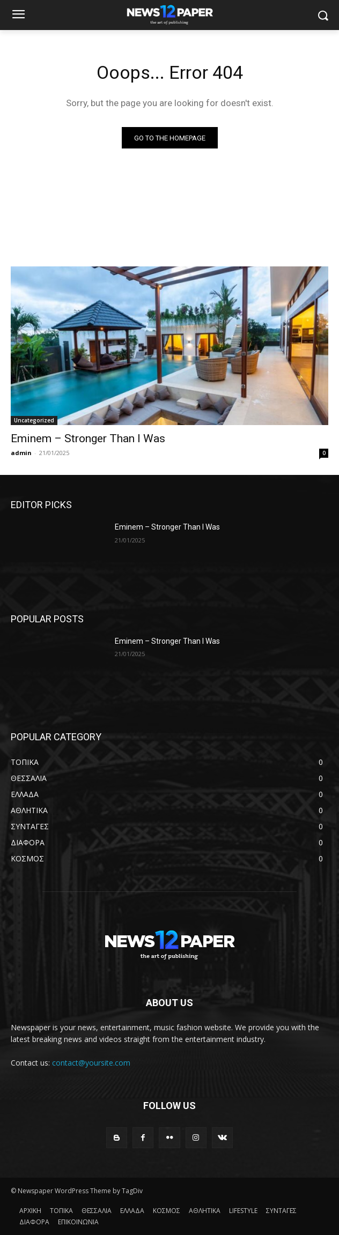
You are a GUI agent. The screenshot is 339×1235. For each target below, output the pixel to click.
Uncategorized (34, 420)
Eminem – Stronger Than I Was (88, 438)
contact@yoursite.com (91, 1063)
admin (21, 453)
